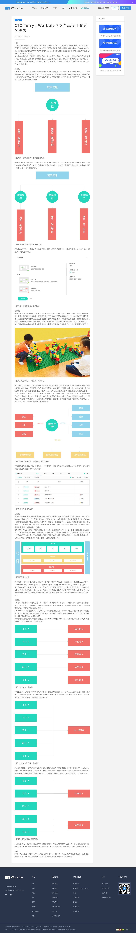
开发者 (75, 902)
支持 (55, 8)
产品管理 (55, 902)
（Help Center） (84, 888)
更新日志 (76, 906)
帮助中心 (76, 888)
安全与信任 (77, 911)
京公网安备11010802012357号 (26, 929)
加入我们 (105, 884)
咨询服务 (76, 897)
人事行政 (55, 911)
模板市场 (76, 884)
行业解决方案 (56, 916)
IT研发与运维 (56, 906)
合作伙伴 (105, 893)
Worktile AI (85, 8)
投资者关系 (105, 888)
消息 (33, 897)
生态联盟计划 (106, 897)
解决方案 (44, 8)
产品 (33, 8)
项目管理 (55, 884)
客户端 (34, 906)
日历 (33, 902)
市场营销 (55, 897)
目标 (33, 888)
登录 (115, 8)
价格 (64, 8)
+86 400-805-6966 (10, 886)
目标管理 (55, 888)
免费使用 (125, 8)
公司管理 (55, 893)
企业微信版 (73, 8)
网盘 (33, 893)
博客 (74, 893)
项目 (33, 884)
